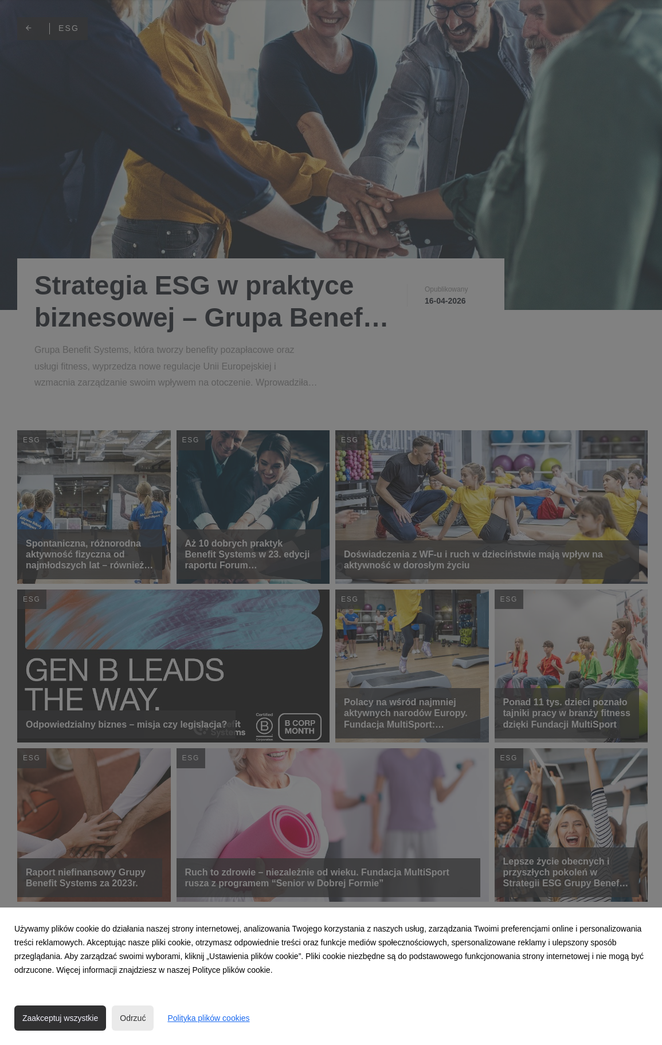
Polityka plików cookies (208, 1018)
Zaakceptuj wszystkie (60, 1018)
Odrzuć (133, 1018)
